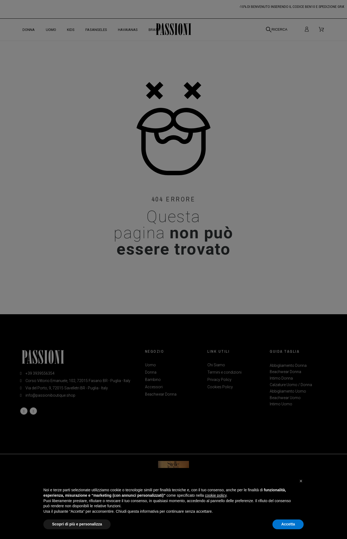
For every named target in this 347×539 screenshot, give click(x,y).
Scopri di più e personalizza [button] (77, 524)
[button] (301, 481)
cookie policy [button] (215, 495)
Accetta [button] (288, 524)
